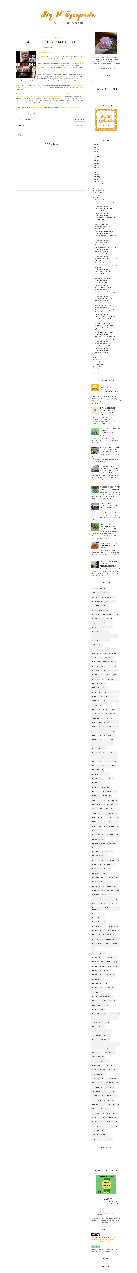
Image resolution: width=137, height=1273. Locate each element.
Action (94, 644)
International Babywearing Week (104, 843)
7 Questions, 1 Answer (102, 229)
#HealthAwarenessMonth (101, 601)
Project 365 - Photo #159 (102, 314)
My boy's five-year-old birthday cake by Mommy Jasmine (110, 431)
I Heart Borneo (97, 835)
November (98, 186)
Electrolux (96, 757)
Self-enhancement (98, 1035)
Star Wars (107, 1052)
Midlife (94, 903)
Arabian (108, 657)
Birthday (95, 675)
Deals (94, 735)
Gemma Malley (97, 800)
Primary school (98, 983)
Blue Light (96, 679)
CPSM (103, 701)
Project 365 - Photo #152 (102, 353)
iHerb (107, 1139)
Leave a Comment (24, 119)
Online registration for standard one (105, 944)
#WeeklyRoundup (98, 632)
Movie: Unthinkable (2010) (103, 305)
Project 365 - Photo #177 (102, 215)
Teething (95, 1087)
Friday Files (107, 791)
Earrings (106, 744)
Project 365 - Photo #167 (102, 263)
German (111, 800)
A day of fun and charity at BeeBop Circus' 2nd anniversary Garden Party (104, 389)
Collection (96, 727)
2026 (95, 145)
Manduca (95, 895)
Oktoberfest (110, 939)
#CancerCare (97, 588)
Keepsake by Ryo (98, 856)
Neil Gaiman (111, 930)
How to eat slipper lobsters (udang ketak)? (108, 545)
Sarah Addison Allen (100, 1031)
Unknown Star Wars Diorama (104, 332)
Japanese (95, 851)
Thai (109, 1091)
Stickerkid (96, 1065)
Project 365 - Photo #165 (102, 280)
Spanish (95, 1052)
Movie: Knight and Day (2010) (104, 231)
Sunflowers (96, 1070)
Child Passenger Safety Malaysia (104, 709)
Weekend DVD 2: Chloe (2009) (104, 325)
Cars (112, 701)
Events (94, 761)
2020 (95, 158)
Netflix (94, 935)
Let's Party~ (96, 873)
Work (110, 1126)
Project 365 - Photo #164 (102, 285)
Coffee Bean (96, 722)
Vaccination (111, 1104)
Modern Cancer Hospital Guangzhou (105, 908)
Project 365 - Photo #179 (102, 211)
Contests (110, 727)
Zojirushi (95, 1139)
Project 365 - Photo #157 (102, 334)
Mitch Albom (108, 903)
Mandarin (110, 890)
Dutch (94, 744)
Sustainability (97, 1074)
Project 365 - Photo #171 (102, 245)
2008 (95, 371)
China (94, 714)
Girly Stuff (96, 804)
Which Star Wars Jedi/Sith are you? (106, 298)
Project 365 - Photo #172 (102, 240)
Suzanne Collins (98, 1078)
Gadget (104, 796)
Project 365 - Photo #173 (102, 238)
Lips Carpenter (97, 877)
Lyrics (94, 882)
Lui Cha (111, 877)
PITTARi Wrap (96, 957)
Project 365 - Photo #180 (102, 206)
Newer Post (21, 125)
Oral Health (96, 953)
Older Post (80, 125)
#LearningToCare (98, 606)
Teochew (108, 1087)
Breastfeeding (97, 692)
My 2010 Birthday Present (103, 287)
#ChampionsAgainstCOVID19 (102, 597)
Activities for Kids (99, 649)
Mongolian (96, 917)
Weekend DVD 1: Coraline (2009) (105, 337)
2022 (95, 154)
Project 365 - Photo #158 (102, 321)
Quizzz (107, 988)
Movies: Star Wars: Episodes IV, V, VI (106, 236)
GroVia (107, 809)
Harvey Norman (98, 817)
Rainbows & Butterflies (100, 996)
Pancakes (95, 962)
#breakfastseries (98, 640)
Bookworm (110, 679)
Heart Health (97, 822)
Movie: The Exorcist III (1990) (103, 208)
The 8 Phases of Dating (102, 303)
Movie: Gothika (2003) (101, 224)
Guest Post (96, 813)
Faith (108, 765)
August (97, 193)
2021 (95, 156)
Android (95, 657)
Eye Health (108, 761)
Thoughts (58, 37)
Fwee (94, 796)
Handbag (109, 813)
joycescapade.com (97, 57)
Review (112, 1014)
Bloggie (108, 675)
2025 (95, 147)
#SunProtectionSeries (100, 627)
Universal (95, 1104)
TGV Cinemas (96, 1083)
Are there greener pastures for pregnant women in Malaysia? (110, 526)
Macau (94, 886)
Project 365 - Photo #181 (102, 200)
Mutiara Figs (96, 930)
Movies (50, 37)
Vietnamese (96, 1113)
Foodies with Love (99, 787)
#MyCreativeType (98, 610)
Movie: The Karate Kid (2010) (103, 242)
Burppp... (95, 696)
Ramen (94, 1001)
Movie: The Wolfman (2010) (103, 346)
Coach (107, 718)
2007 (95, 373)
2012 (95, 177)
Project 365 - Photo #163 (102, 289)
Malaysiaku (107, 886)
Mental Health (108, 899)
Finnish (107, 778)
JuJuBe (107, 851)
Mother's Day (97, 926)
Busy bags (109, 696)
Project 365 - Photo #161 (102, 301)
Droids (107, 740)
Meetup (107, 895)
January (97, 366)
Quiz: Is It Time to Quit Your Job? (105, 316)
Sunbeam (108, 1065)
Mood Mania (96, 922)
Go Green (110, 804)
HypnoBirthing (109, 826)
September (98, 190)
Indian (112, 835)
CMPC (94, 701)
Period (94, 975)
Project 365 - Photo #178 (102, 213)
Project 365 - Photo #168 (102, 256)
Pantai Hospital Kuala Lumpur (103, 966)
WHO (108, 1113)
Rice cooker (96, 1018)
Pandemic (109, 962)
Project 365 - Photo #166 (102, 269)
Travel (109, 1096)
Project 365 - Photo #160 (102, 307)
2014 (95, 172)
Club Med (95, 718)
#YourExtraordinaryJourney (103, 636)
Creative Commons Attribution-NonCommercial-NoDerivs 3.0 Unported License (103, 1239)
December (98, 184)
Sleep (94, 1048)
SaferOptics (96, 1027)
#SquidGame (96, 623)
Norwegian (96, 939)
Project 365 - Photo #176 (102, 222)
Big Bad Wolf (97, 670)
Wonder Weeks (97, 1126)
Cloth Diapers (107, 714)
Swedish (113, 1078)
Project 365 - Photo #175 (102, 226)
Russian (110, 1018)
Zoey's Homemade (98, 1135)
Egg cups (109, 752)
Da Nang (108, 731)
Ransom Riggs (108, 1001)
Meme (94, 899)
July (96, 195)
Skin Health (111, 1044)
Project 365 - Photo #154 (102, 348)
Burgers (112, 692)
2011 (95, 179)
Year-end (95, 1130)
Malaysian (96, 890)
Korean (95, 864)
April (96, 359)
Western (109, 1122)
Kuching (107, 864)
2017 (95, 165)
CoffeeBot (110, 722)
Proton (95, 988)
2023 (95, 152)
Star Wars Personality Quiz (103, 278)
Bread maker (96, 688)
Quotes (95, 992)
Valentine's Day (98, 1109)
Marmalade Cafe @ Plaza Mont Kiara (106, 247)
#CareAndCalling (98, 593)
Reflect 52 (96, 1009)
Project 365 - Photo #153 (102, 350)
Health (111, 817)
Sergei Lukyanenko (99, 1039)
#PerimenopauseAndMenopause (103, 614)
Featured (95, 770)
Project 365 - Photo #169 (102, 252)
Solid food (106, 1048)
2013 (95, 174)
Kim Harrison (109, 860)
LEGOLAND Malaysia (99, 869)
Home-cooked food (101, 283)
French (94, 791)
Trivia (94, 1100)
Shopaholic (96, 1044)
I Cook (94, 830)
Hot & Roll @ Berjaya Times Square (106, 339)
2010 (95, 181)
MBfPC (106, 882)
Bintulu (111, 670)
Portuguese (96, 979)
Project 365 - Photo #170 (102, 249)
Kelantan (95, 860)
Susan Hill (111, 1070)
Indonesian (96, 839)
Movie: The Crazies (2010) (103, 355)
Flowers (95, 783)
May (96, 357)
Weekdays (109, 1117)
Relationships (97, 1014)
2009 (95, 369)
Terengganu (96, 1091)
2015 (95, 170)
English (43, 37)
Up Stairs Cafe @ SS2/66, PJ (103, 323)
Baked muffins (97, 666)
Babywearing (108, 662)
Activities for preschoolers (102, 653)
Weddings (95, 1117)
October (97, 188)
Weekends (95, 1122)
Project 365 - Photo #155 (102, 343)
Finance (95, 778)
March (97, 362)
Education (96, 752)
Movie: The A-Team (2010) (103, 271)
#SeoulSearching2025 (100, 619)
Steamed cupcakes (98, 1061)
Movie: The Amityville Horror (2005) (106, 254)
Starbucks (96, 1057)
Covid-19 (95, 731)
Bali (110, 666)
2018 (95, 163)
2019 (95, 161)
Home (110, 822)
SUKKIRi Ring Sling (98, 1022)
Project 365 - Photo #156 (102, 341)
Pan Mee (110, 957)
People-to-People (98, 970)
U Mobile (107, 1100)
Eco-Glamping (97, 748)
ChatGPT (95, 705)
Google (95, 809)
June (96, 197)
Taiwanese (110, 1083)
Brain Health (97, 683)
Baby (94, 662)
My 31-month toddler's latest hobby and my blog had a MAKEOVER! (110, 450)
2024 (95, 149)
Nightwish (107, 935)
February (98, 364)
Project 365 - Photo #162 (102, 296)
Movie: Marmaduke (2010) (103, 319)
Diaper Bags (107, 735)
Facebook (96, 765)
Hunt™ (94, 826)
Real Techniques (98, 1005)
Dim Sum (95, 740)
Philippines (107, 975)
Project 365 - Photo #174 (102, 233)
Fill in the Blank (98, 774)
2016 (95, 168)
